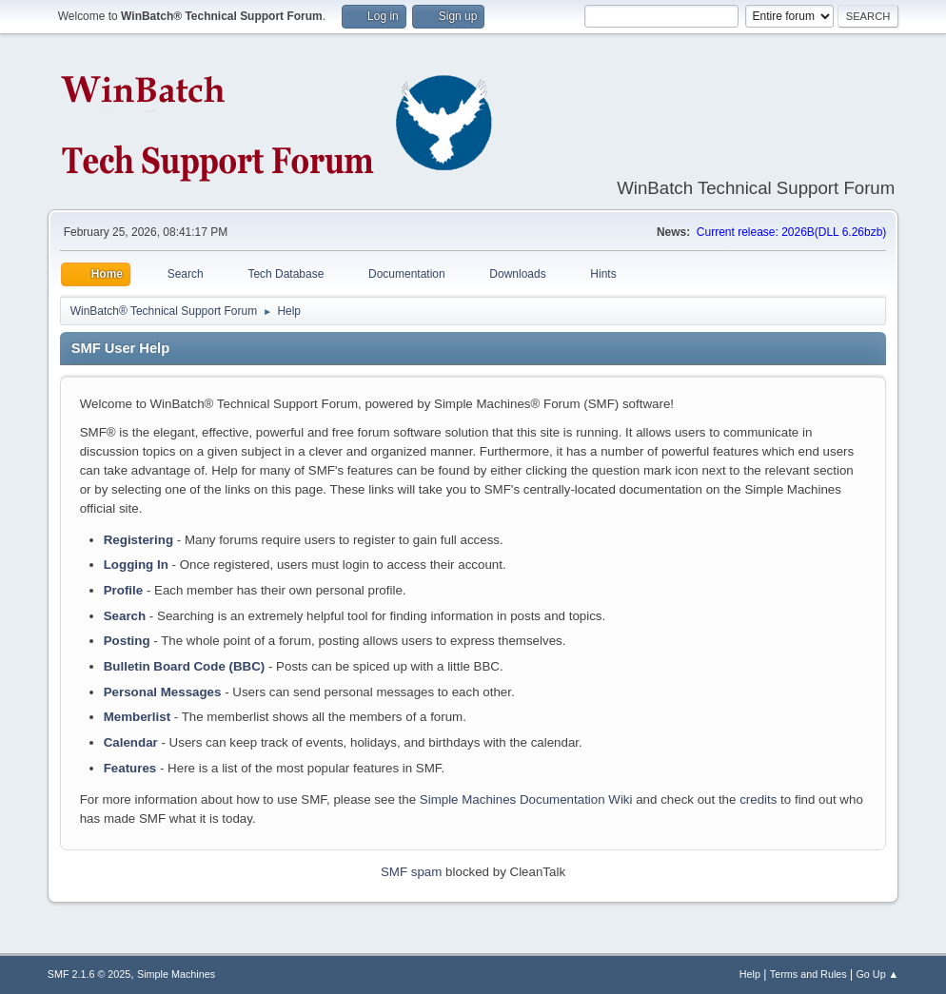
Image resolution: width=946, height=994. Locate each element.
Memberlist (137, 717)
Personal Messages (163, 692)
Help (749, 974)
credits (758, 799)
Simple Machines (176, 974)
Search (125, 616)
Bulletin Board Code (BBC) (185, 666)
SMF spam (411, 872)
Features (130, 768)
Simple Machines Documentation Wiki (526, 799)
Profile (123, 590)
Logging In (136, 564)
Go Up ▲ (877, 974)
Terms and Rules (808, 974)
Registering (138, 540)
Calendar (131, 742)
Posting (127, 640)
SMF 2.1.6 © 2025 (89, 974)
